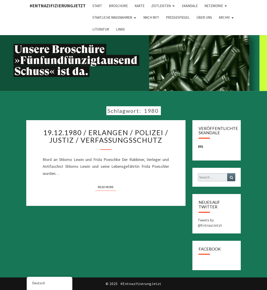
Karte (139, 6)
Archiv (224, 17)
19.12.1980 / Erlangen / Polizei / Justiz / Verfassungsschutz (105, 136)
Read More (107, 186)
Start (97, 6)
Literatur (100, 29)
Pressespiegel (178, 17)
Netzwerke (213, 6)
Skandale (190, 6)
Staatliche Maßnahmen (112, 17)
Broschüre (118, 6)
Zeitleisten (161, 6)
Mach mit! (151, 17)
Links (120, 29)
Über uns (204, 17)
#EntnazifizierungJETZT (58, 5)
